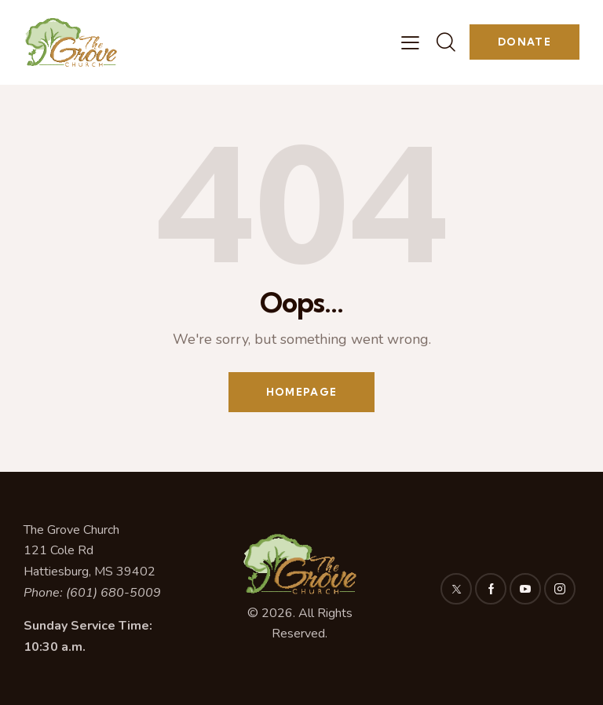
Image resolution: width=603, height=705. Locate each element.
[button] (410, 42)
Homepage (301, 391)
